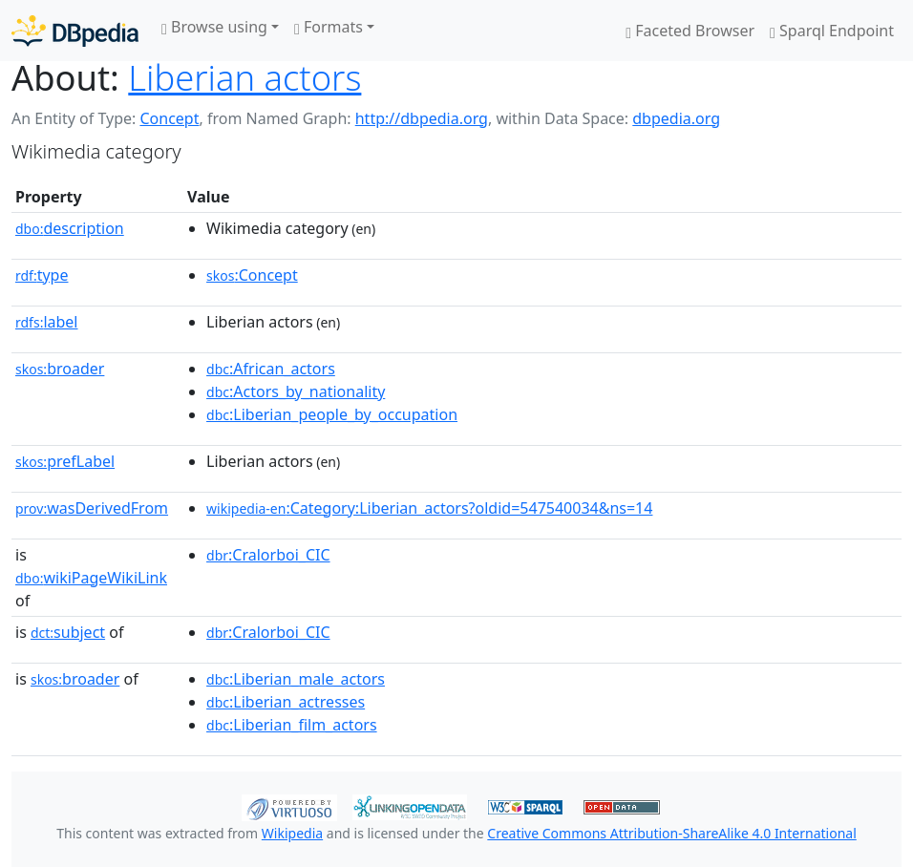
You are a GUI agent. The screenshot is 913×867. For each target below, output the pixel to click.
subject (68, 632)
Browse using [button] (214, 26)
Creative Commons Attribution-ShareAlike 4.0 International (671, 833)
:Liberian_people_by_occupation (331, 414)
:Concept (252, 274)
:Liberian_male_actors (295, 678)
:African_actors (270, 368)
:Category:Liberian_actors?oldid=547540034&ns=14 (429, 507)
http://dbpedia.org (421, 118)
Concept (169, 118)
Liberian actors (244, 77)
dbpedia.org (676, 118)
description (69, 228)
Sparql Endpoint (832, 30)
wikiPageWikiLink (91, 577)
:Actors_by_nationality (295, 391)
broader (59, 368)
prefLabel (65, 461)
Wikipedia (292, 833)
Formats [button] (328, 26)
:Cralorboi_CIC (268, 554)
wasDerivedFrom (91, 507)
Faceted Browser (690, 30)
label (46, 321)
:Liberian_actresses (285, 701)
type (42, 274)
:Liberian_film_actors (291, 724)
